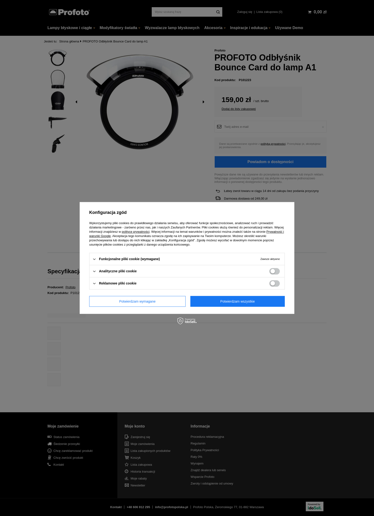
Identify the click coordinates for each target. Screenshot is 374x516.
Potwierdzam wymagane (137, 301)
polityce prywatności (136, 231)
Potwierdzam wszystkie (237, 301)
